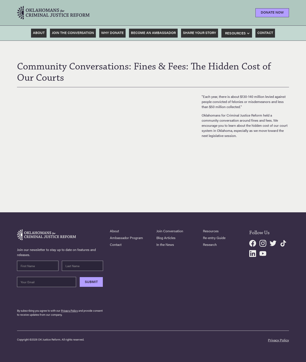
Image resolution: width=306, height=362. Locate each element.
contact (265, 32)
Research (210, 244)
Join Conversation (169, 231)
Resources (211, 231)
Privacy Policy (69, 311)
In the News (165, 244)
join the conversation (73, 32)
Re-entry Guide (214, 237)
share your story (199, 32)
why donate (112, 32)
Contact (116, 244)
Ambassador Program (126, 237)
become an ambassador (153, 32)
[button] (238, 33)
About (39, 32)
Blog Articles (166, 237)
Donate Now (272, 12)
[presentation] (49, 298)
